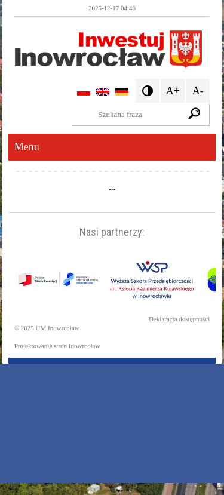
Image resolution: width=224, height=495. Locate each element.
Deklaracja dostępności (179, 318)
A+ (173, 91)
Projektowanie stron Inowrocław (57, 345)
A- (198, 91)
